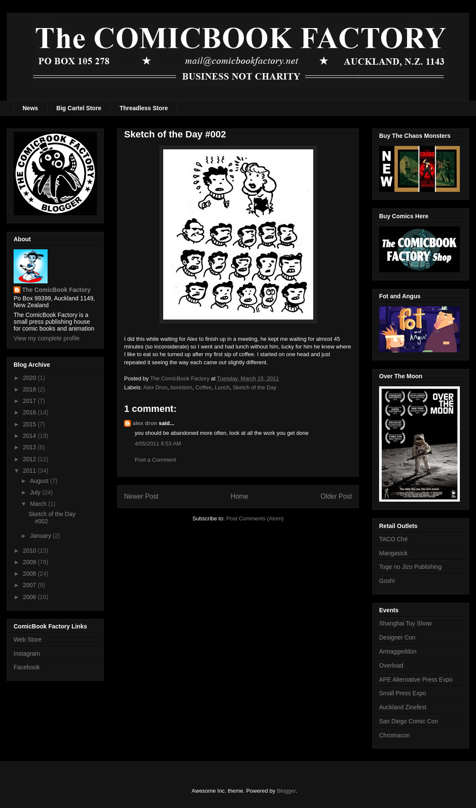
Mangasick (393, 553)
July (36, 492)
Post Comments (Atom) (254, 518)
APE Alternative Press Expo (416, 679)
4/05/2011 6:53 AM (158, 443)
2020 (30, 377)
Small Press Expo (402, 693)
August (40, 480)
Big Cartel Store (79, 108)
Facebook (27, 667)
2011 (30, 470)
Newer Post (141, 496)
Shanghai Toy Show (405, 623)
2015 (30, 424)
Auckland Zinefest (402, 707)
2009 (30, 562)
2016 (30, 412)
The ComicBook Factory (56, 289)
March (39, 503)
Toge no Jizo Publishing (410, 566)
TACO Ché (393, 539)
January (41, 535)
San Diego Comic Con (408, 721)
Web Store (28, 639)
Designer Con (397, 637)
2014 (30, 435)
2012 (30, 459)
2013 (30, 447)
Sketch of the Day (255, 387)
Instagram (27, 653)
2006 (30, 597)
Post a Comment (155, 460)
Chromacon (394, 735)
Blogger (286, 791)
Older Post (336, 496)
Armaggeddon (397, 651)
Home (240, 496)
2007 (30, 585)
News (30, 108)
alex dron (145, 423)
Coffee (204, 387)
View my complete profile (46, 338)
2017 (30, 400)
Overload (391, 665)
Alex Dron (155, 387)
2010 (30, 550)
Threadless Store (143, 108)
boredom (181, 387)
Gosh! (387, 580)
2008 (30, 573)
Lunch (222, 387)
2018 (30, 389)
